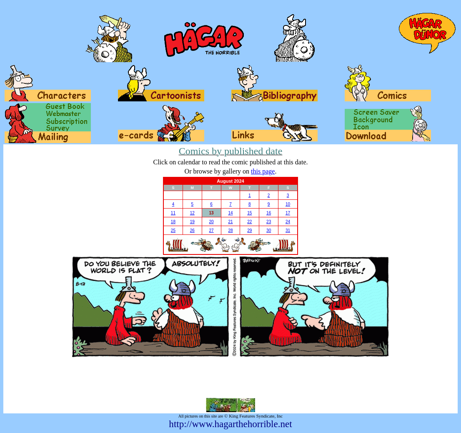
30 (268, 230)
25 (173, 230)
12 (192, 213)
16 (268, 213)
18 (173, 221)
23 (268, 221)
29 (249, 230)
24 (288, 221)
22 (249, 221)
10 (288, 204)
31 (288, 230)
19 (192, 221)
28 (230, 230)
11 (173, 213)
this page (263, 171)
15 (249, 213)
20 (211, 221)
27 (211, 230)
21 (230, 221)
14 (230, 213)
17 (288, 213)
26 (192, 230)
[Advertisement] (230, 377)
